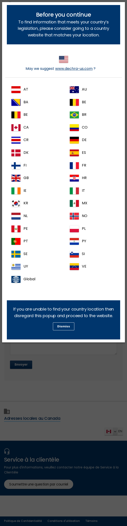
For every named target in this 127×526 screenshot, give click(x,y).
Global (23, 279)
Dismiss (63, 326)
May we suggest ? (61, 63)
